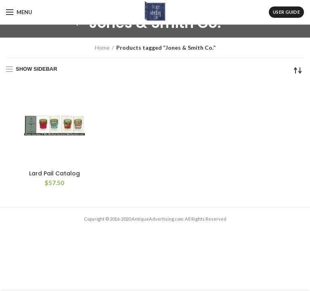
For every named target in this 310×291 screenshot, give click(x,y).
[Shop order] (298, 70)
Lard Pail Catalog (54, 173)
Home (102, 47)
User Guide (286, 12)
